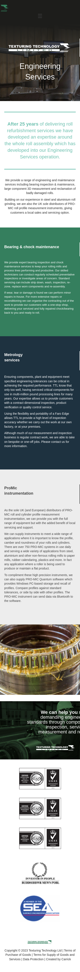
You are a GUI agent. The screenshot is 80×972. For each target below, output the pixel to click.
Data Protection (33, 959)
